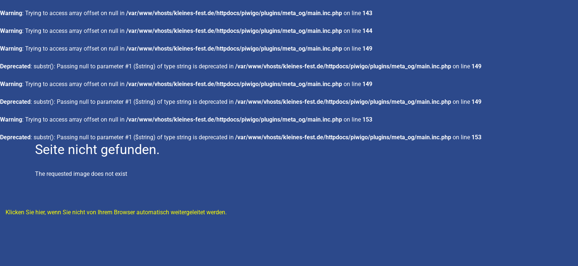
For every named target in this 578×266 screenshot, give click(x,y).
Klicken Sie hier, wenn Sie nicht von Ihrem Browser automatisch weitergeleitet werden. (116, 212)
